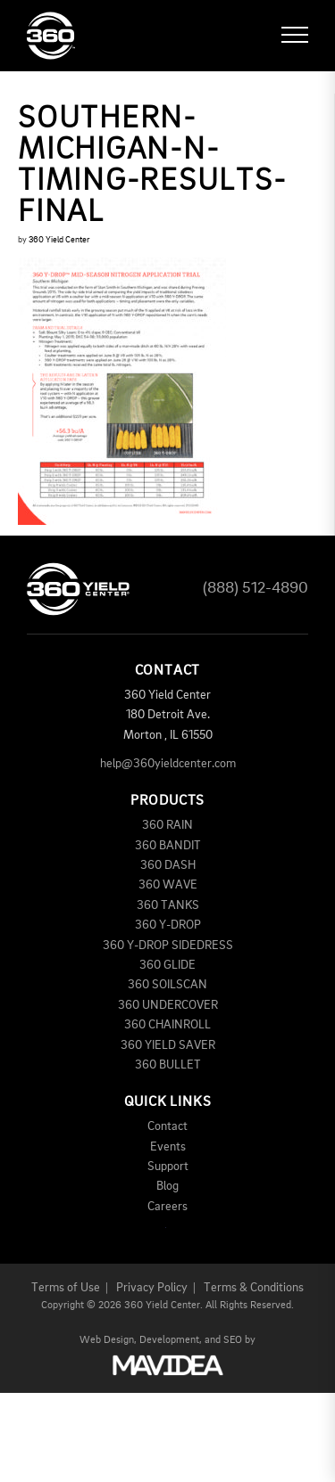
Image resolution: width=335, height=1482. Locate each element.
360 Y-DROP (168, 925)
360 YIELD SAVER (168, 1045)
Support (167, 1166)
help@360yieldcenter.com (168, 763)
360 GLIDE (167, 965)
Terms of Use (65, 1287)
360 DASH (168, 865)
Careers (167, 1206)
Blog (167, 1186)
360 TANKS (168, 905)
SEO (232, 1340)
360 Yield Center (59, 239)
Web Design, (108, 1340)
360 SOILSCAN (167, 984)
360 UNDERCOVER (168, 1005)
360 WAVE (167, 885)
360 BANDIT (168, 845)
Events (168, 1147)
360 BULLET (168, 1065)
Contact (167, 1126)
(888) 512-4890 (255, 588)
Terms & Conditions (254, 1287)
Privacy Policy (152, 1287)
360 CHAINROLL (167, 1025)
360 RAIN (167, 825)
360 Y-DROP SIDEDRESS (168, 945)
